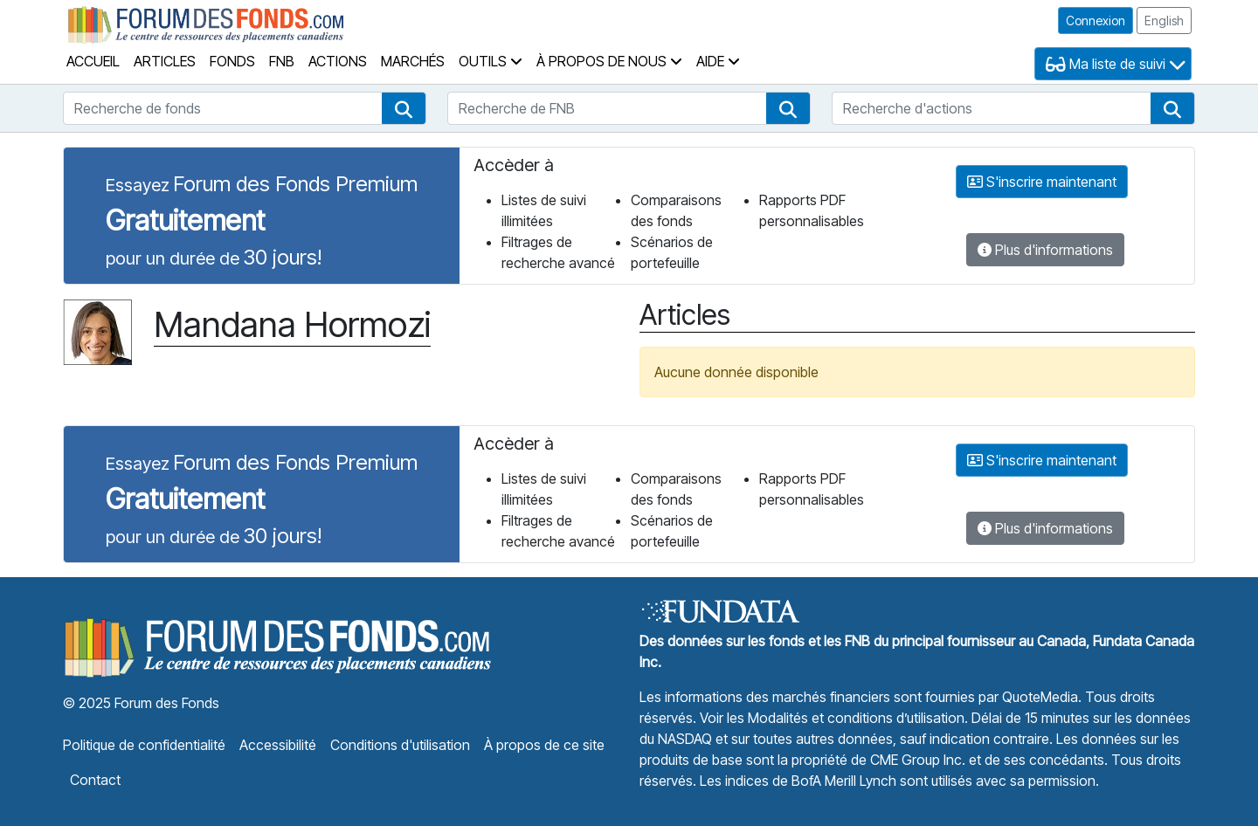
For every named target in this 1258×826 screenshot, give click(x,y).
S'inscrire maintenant (1041, 181)
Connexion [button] (1095, 20)
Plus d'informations (1045, 249)
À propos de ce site (544, 745)
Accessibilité (277, 745)
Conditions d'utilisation (400, 745)
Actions (337, 61)
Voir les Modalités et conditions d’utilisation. (834, 717)
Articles (165, 61)
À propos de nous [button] (609, 61)
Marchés (413, 61)
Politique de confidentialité (144, 745)
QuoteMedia (1040, 697)
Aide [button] (718, 61)
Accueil (93, 61)
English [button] (1164, 20)
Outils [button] (490, 61)
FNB (281, 61)
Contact (95, 779)
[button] (403, 108)
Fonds (232, 61)
